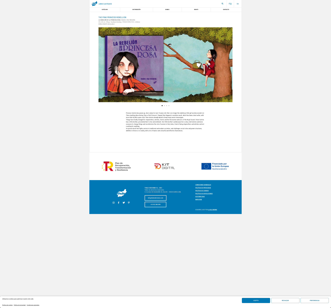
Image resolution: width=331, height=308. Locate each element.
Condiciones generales (33, 305)
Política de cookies (7, 305)
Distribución (136, 9)
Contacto (226, 9)
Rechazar (285, 300)
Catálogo (105, 9)
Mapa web (198, 199)
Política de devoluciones (204, 193)
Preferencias (314, 300)
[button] (162, 105)
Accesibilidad (200, 196)
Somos (167, 9)
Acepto (256, 300)
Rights (196, 9)
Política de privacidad (20, 305)
